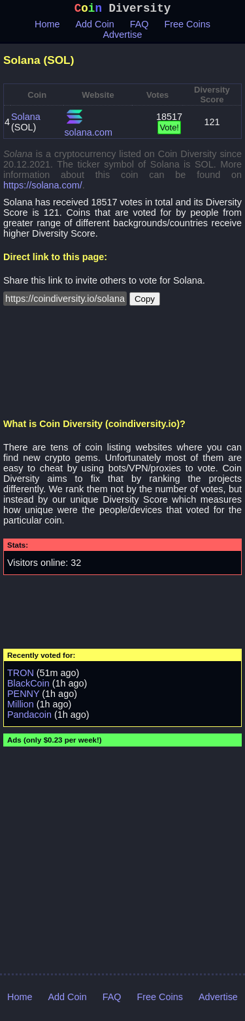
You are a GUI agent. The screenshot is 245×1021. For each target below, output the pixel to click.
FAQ (139, 27)
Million (20, 707)
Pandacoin (29, 717)
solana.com (88, 135)
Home (47, 27)
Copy (145, 301)
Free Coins (187, 27)
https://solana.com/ (42, 188)
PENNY (23, 696)
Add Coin (95, 27)
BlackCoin (28, 686)
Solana (26, 119)
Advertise (122, 37)
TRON (20, 675)
